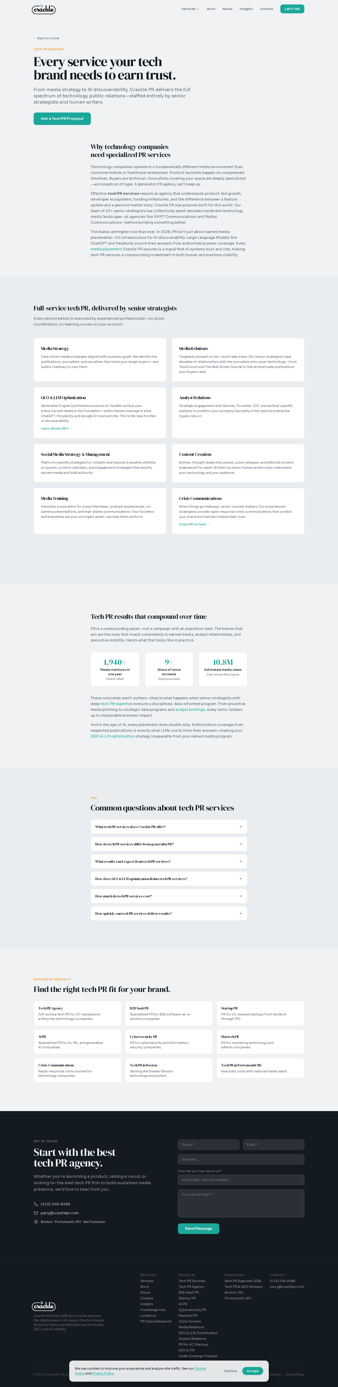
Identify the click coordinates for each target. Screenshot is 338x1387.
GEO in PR (186, 1350)
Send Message (198, 1229)
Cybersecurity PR (192, 1310)
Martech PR (188, 1316)
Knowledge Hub (153, 1310)
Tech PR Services (192, 1281)
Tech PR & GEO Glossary (244, 1287)
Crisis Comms (190, 1321)
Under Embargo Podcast (198, 1356)
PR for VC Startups (193, 1345)
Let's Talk (292, 9)
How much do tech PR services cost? (169, 896)
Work (211, 9)
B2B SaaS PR (189, 1293)
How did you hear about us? (199, 1172)
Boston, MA (234, 1293)
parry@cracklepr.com (287, 1287)
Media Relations (191, 1327)
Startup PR (187, 1298)
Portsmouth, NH (238, 1298)
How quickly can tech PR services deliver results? (169, 913)
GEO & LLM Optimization (198, 1333)
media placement (106, 249)
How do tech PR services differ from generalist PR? (169, 844)
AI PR (183, 1304)
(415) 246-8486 (282, 1281)
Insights (246, 9)
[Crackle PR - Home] (44, 9)
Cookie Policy (294, 1374)
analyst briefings (190, 709)
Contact (266, 9)
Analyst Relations (192, 1339)
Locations (148, 1316)
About (227, 9)
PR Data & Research (155, 1321)
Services (191, 9)
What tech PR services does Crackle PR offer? (169, 826)
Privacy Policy (245, 1374)
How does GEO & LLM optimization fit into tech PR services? (169, 878)
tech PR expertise (116, 704)
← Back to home (46, 38)
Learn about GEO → (56, 429)
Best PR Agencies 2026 (243, 1281)
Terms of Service (269, 1374)
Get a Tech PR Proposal (62, 118)
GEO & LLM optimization (112, 736)
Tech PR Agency (191, 1287)
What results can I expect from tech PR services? (169, 861)
